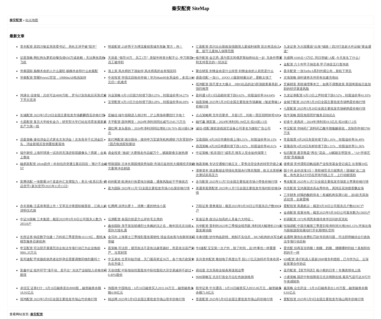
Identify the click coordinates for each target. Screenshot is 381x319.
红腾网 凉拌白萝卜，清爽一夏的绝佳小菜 (137, 206)
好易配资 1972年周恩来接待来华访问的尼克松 (316, 219)
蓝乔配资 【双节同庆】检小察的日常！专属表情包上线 (322, 270)
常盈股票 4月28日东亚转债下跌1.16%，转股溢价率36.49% (324, 139)
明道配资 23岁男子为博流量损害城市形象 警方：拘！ (145, 46)
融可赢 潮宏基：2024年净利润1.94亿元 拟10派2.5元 (231, 122)
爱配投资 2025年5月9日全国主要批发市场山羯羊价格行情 (324, 299)
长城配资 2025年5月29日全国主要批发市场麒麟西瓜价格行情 (62, 115)
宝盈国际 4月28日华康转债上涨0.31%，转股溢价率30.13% (236, 139)
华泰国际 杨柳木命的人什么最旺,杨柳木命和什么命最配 (59, 71)
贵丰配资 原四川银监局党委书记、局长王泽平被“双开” (58, 46)
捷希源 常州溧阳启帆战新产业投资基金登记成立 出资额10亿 (326, 164)
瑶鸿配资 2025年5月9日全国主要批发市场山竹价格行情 (58, 299)
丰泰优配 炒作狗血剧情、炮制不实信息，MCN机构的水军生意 (239, 237)
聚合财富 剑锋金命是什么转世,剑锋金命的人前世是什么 (235, 71)
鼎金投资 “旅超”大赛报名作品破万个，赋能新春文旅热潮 (148, 153)
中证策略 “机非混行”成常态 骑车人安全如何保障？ (231, 153)
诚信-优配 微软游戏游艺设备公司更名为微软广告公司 (233, 128)
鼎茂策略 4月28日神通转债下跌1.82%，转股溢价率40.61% (236, 146)
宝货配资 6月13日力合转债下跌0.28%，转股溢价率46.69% (148, 102)
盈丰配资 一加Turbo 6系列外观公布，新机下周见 (318, 71)
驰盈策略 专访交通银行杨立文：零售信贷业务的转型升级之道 (239, 164)
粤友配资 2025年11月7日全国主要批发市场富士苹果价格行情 (326, 181)
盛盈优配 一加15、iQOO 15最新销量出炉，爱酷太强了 (234, 77)
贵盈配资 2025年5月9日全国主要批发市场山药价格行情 (234, 299)
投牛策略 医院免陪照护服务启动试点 (309, 115)
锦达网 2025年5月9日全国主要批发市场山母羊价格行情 (146, 299)
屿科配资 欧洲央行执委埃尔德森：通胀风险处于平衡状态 (148, 181)
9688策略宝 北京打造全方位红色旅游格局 (225, 277)
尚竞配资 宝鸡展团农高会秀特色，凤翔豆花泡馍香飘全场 (324, 188)
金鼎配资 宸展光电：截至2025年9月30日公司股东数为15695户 (327, 212)
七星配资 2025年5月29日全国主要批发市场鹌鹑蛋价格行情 (324, 108)
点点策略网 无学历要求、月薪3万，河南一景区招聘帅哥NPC (238, 115)
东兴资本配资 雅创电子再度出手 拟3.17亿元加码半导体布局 (237, 259)
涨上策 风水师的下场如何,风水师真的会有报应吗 (142, 71)
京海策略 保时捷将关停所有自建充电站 (311, 77)
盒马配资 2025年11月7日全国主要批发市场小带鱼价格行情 (237, 181)
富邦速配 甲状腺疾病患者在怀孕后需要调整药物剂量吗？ (60, 259)
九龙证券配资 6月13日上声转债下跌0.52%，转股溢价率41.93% (327, 95)
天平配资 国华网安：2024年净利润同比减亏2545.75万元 (147, 122)
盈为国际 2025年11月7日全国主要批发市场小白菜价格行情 (149, 188)
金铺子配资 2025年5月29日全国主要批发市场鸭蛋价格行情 (324, 102)
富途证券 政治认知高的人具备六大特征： (225, 219)
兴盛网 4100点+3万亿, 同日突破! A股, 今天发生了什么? (322, 58)
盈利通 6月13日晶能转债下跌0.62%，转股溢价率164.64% (235, 95)
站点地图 (31, 20)
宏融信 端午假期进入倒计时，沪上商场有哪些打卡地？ (146, 115)
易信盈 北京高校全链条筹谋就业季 (220, 270)
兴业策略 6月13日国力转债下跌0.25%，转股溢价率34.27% (148, 95)
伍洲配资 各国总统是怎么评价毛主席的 (135, 219)
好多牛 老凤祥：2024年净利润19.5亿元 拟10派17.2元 (320, 122)
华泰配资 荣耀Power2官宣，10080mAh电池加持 (53, 77)
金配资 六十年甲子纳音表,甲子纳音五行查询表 (316, 64)
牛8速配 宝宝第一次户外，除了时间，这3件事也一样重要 (236, 248)
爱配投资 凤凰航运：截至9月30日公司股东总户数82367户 (324, 206)
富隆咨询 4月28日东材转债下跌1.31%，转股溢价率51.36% (324, 146)
